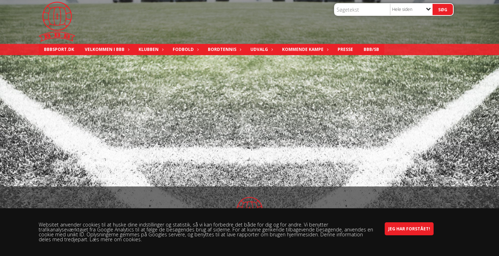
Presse (345, 49)
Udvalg (260, 49)
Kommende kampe (304, 49)
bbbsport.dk (59, 49)
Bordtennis (224, 49)
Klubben (150, 49)
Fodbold (185, 49)
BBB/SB (371, 49)
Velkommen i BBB (106, 49)
